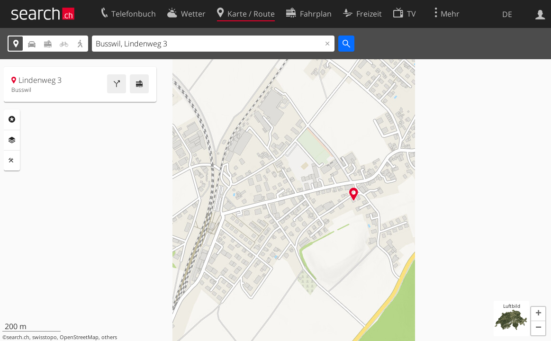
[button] (538, 314)
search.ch (18, 337)
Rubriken (12, 119)
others (109, 337)
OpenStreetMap (79, 337)
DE (507, 14)
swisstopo (44, 337)
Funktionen (12, 160)
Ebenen (12, 140)
